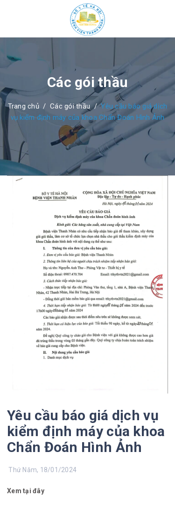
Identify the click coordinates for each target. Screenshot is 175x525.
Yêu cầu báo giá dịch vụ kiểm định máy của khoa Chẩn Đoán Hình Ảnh (86, 431)
